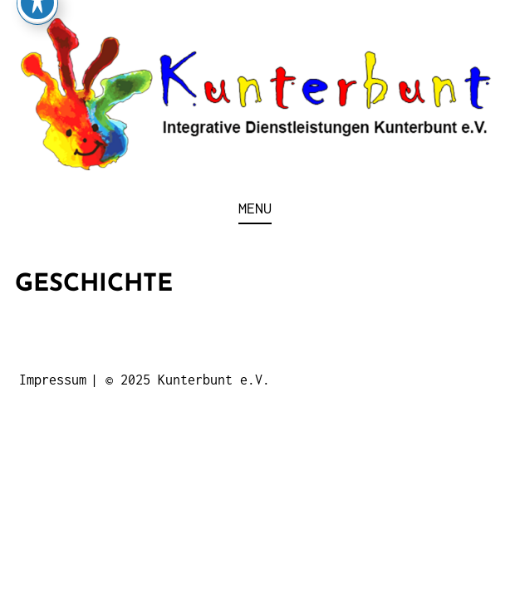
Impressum (52, 379)
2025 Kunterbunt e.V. (195, 379)
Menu (255, 208)
